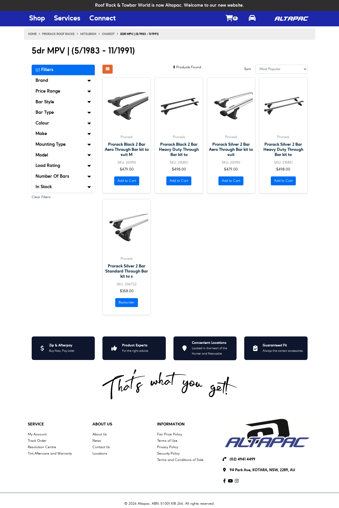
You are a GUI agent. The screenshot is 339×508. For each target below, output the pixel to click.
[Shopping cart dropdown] (231, 19)
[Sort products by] (281, 69)
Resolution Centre (42, 447)
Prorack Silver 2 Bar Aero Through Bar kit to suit (231, 149)
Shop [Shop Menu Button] (37, 18)
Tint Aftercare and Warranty (50, 453)
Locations (99, 453)
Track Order (37, 441)
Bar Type (63, 112)
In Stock (63, 187)
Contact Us (101, 447)
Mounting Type (63, 144)
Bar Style (63, 102)
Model (63, 155)
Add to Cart (127, 181)
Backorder (127, 302)
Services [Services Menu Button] (67, 18)
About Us (102, 424)
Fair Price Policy (169, 434)
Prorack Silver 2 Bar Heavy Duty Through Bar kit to (283, 149)
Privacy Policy (167, 447)
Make (63, 133)
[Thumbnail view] (107, 69)
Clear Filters (41, 197)
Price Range (63, 91)
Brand (63, 80)
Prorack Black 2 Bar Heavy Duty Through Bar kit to (179, 149)
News (96, 441)
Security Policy (168, 453)
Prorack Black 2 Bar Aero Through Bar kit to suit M (127, 149)
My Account (37, 434)
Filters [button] (44, 69)
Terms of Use (167, 441)
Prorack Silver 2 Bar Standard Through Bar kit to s (126, 271)
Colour (63, 123)
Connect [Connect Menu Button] (102, 18)
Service (36, 424)
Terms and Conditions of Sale (180, 460)
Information (171, 424)
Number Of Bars (63, 176)
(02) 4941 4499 (242, 459)
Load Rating (63, 165)
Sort (247, 69)
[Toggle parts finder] (252, 19)
